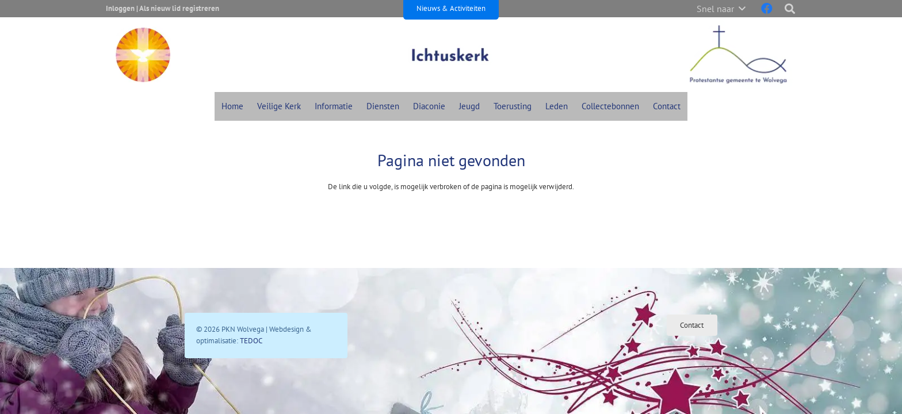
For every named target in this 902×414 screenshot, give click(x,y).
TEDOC (251, 341)
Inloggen (120, 8)
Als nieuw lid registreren (179, 8)
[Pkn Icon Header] (143, 55)
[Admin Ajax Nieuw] (451, 54)
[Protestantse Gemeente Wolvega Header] (738, 54)
